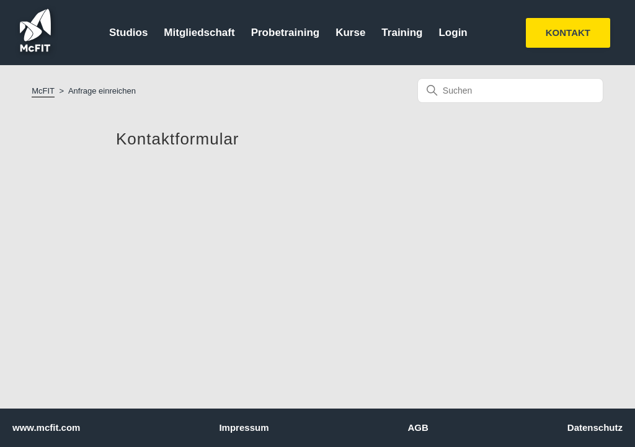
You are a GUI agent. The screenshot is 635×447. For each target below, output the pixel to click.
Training (401, 32)
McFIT (43, 90)
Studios (128, 32)
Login (452, 32)
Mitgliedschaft (199, 32)
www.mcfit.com (46, 427)
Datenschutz (595, 427)
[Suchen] (510, 90)
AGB (417, 427)
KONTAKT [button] (568, 32)
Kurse (350, 32)
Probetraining (285, 32)
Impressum (244, 427)
